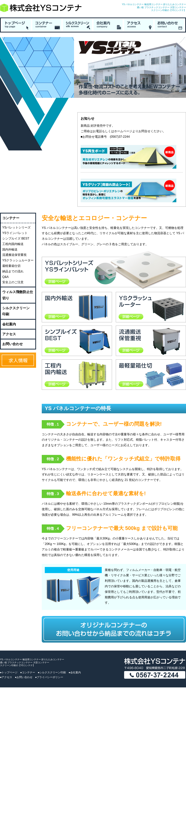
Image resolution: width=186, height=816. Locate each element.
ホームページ (123, 131)
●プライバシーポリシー (49, 677)
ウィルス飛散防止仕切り (17, 295)
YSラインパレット (15, 233)
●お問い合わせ (23, 677)
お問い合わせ (12, 344)
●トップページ (8, 672)
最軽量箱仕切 (11, 265)
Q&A (5, 276)
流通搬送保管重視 (14, 254)
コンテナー (10, 218)
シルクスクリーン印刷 (16, 311)
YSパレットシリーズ (16, 227)
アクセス (9, 334)
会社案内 (9, 324)
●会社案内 (75, 672)
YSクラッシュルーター (18, 260)
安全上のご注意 (13, 282)
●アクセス (6, 677)
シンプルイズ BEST (15, 238)
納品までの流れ (13, 271)
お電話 (97, 131)
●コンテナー (27, 672)
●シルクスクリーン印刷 (52, 672)
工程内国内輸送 (13, 244)
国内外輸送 (9, 249)
